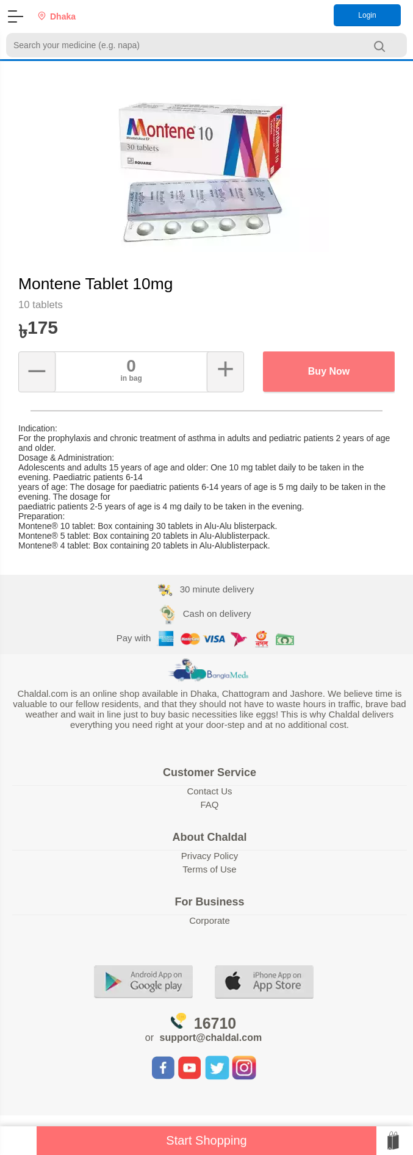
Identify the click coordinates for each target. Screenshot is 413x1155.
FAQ (209, 804)
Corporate (209, 920)
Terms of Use (209, 869)
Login (367, 15)
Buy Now (329, 371)
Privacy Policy (209, 856)
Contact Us (209, 791)
